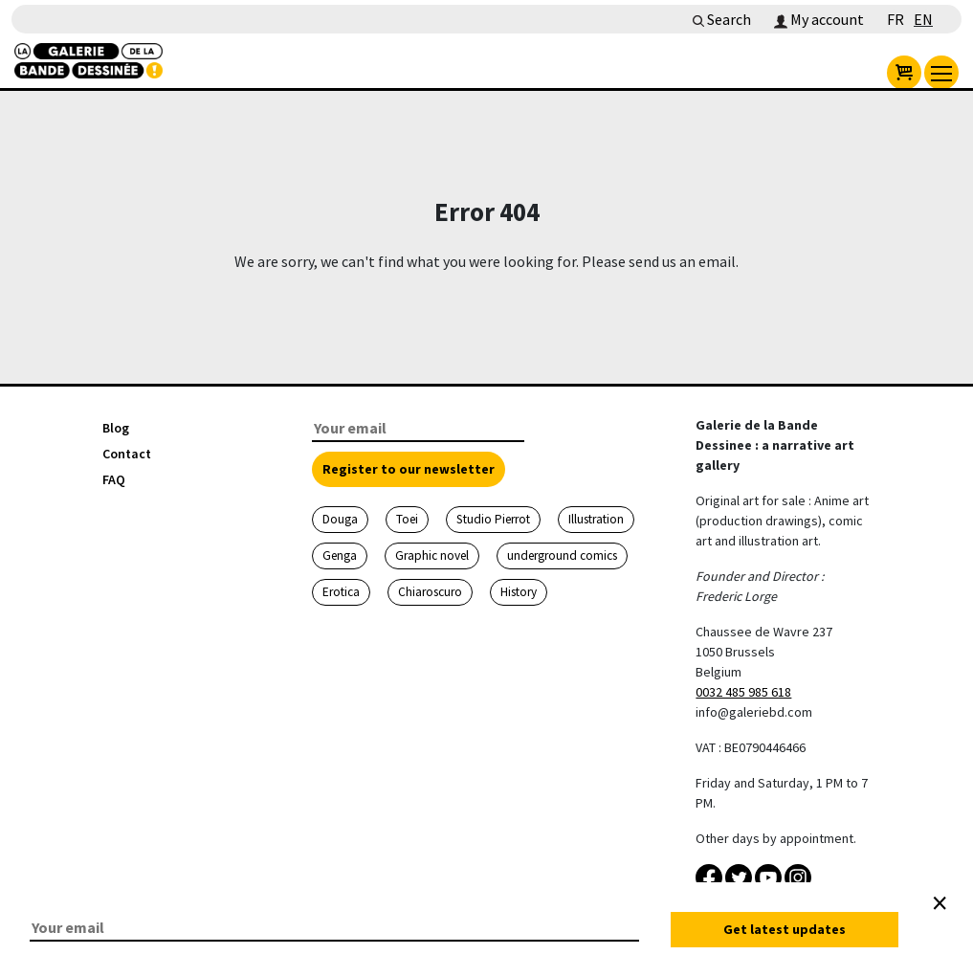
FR (895, 19)
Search (722, 19)
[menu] (941, 73)
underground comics (562, 555)
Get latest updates (784, 929)
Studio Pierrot (493, 519)
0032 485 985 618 (743, 691)
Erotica (341, 592)
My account (819, 19)
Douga (340, 519)
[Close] (939, 903)
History (518, 592)
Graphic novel (432, 555)
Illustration (596, 519)
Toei (407, 519)
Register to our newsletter (408, 468)
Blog (115, 427)
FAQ (113, 479)
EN (923, 19)
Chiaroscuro (430, 592)
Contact (126, 453)
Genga (339, 555)
